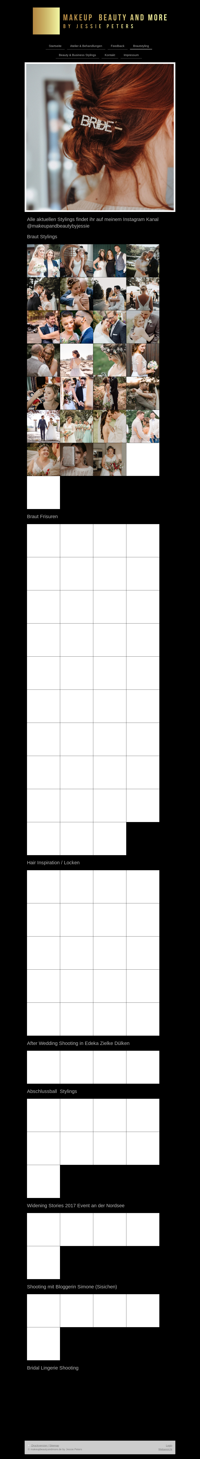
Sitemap (54, 1445)
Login (169, 1445)
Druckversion (38, 1445)
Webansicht (165, 1449)
